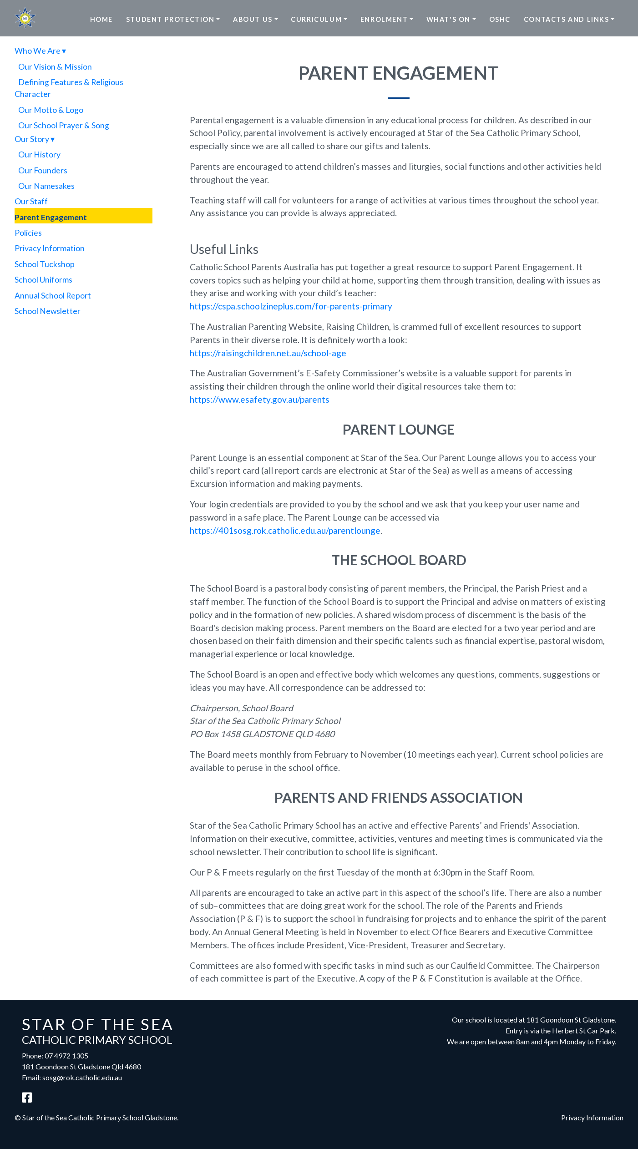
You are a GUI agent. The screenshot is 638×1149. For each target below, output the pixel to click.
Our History (39, 154)
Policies (28, 233)
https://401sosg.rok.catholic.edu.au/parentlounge (285, 530)
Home (101, 19)
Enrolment (384, 19)
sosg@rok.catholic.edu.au (82, 1077)
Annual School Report (53, 295)
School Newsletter (48, 311)
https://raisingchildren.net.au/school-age (268, 353)
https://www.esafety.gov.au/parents (259, 399)
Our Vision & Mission (55, 66)
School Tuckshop (45, 264)
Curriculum (316, 19)
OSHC (500, 19)
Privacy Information (50, 248)
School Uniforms (43, 279)
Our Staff (31, 201)
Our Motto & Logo (50, 110)
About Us (253, 19)
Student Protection (170, 19)
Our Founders (42, 170)
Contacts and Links (566, 19)
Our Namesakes (46, 186)
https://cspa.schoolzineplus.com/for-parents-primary (291, 306)
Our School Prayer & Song (63, 125)
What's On (448, 19)
